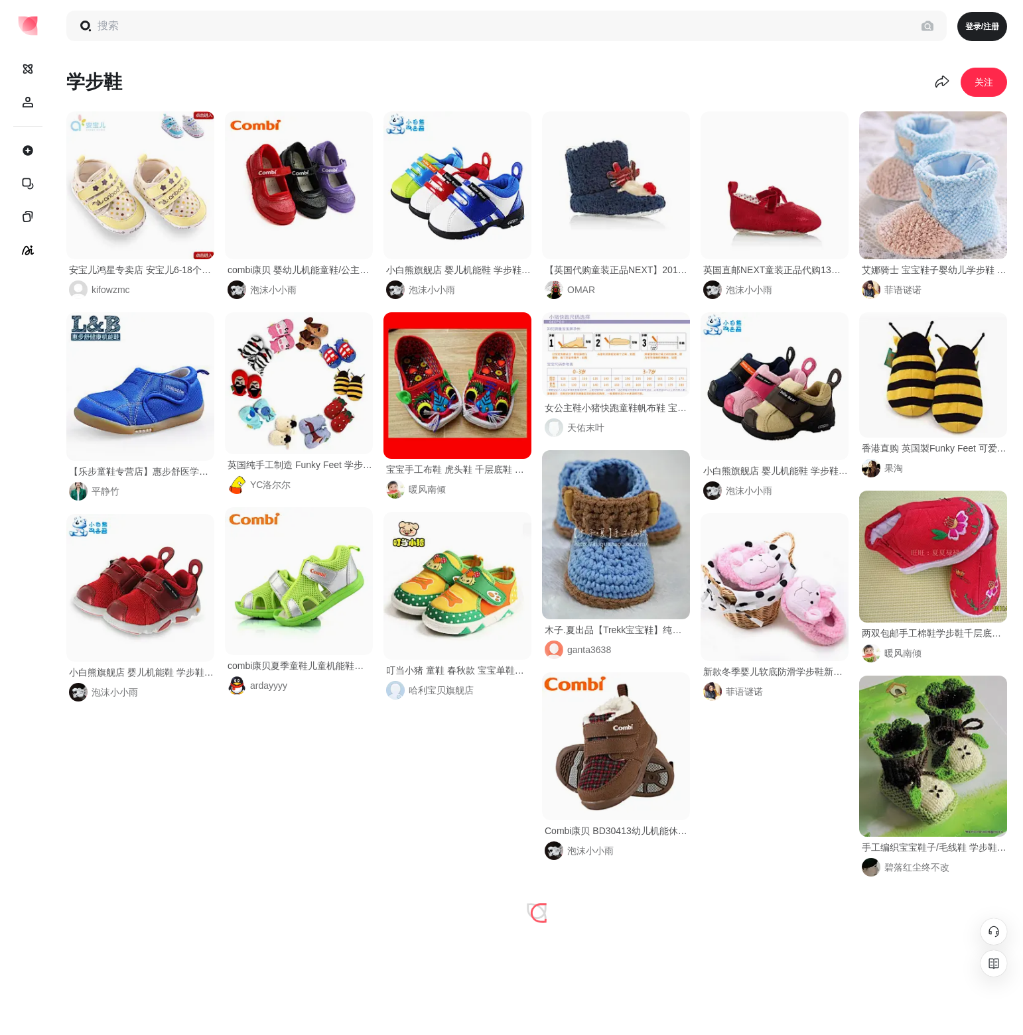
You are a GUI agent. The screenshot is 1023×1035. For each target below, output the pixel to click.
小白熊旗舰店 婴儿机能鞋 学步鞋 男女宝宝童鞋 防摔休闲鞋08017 (776, 470)
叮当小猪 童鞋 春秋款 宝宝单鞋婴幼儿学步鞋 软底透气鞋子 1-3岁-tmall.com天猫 (458, 670)
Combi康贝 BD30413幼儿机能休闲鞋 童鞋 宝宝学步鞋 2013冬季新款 (617, 830)
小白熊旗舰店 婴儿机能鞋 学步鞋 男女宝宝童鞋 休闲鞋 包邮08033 (458, 270)
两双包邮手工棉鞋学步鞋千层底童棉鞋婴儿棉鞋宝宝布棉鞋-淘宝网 (934, 633)
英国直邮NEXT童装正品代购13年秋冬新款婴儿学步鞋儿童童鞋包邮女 (776, 270)
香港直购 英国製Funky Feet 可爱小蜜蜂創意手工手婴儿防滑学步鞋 (934, 448)
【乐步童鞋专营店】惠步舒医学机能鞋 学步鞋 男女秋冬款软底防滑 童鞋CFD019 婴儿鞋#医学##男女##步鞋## (141, 471)
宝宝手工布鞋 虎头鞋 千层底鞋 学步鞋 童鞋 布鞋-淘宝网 (458, 469)
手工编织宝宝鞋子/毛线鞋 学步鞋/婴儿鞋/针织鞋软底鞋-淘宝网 (934, 847)
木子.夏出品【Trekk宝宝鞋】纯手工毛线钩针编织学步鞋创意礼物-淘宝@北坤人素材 (617, 630)
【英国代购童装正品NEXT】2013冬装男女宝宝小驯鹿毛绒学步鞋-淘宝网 (617, 270)
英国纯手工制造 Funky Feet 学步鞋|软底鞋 (300, 464)
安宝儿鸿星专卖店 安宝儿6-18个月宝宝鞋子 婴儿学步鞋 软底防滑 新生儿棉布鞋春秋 (141, 270)
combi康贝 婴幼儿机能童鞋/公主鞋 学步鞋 (300, 270)
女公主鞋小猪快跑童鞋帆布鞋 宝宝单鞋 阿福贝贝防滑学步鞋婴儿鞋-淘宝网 (617, 407)
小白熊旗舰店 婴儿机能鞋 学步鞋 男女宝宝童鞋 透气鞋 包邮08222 (141, 672)
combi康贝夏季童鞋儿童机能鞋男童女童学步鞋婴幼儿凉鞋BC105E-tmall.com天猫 (300, 665)
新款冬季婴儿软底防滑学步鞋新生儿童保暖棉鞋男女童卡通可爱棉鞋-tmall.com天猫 (776, 671)
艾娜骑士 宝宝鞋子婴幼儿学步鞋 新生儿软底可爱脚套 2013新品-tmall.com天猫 (934, 270)
